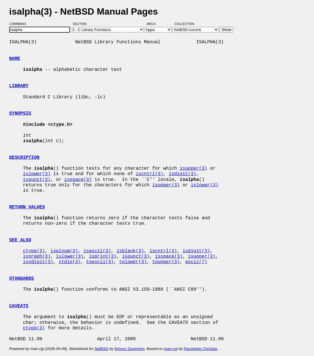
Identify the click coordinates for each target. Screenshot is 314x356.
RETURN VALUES (27, 207)
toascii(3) (100, 262)
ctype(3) (34, 251)
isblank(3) (130, 251)
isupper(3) (193, 168)
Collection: (184, 24)
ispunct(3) (36, 180)
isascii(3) (97, 251)
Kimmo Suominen (129, 349)
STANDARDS (21, 278)
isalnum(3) (64, 251)
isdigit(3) (182, 174)
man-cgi (170, 349)
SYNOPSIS (20, 113)
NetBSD (101, 349)
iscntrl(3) (149, 174)
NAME (14, 59)
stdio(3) (70, 262)
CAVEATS (18, 306)
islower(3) (36, 174)
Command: (20, 24)
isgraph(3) (36, 256)
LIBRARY (18, 86)
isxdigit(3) (38, 262)
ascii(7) (196, 262)
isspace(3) (78, 180)
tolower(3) (133, 262)
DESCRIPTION (24, 157)
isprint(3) (102, 256)
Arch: (154, 24)
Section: (81, 24)
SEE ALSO (20, 240)
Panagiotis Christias (200, 349)
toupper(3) (166, 262)
